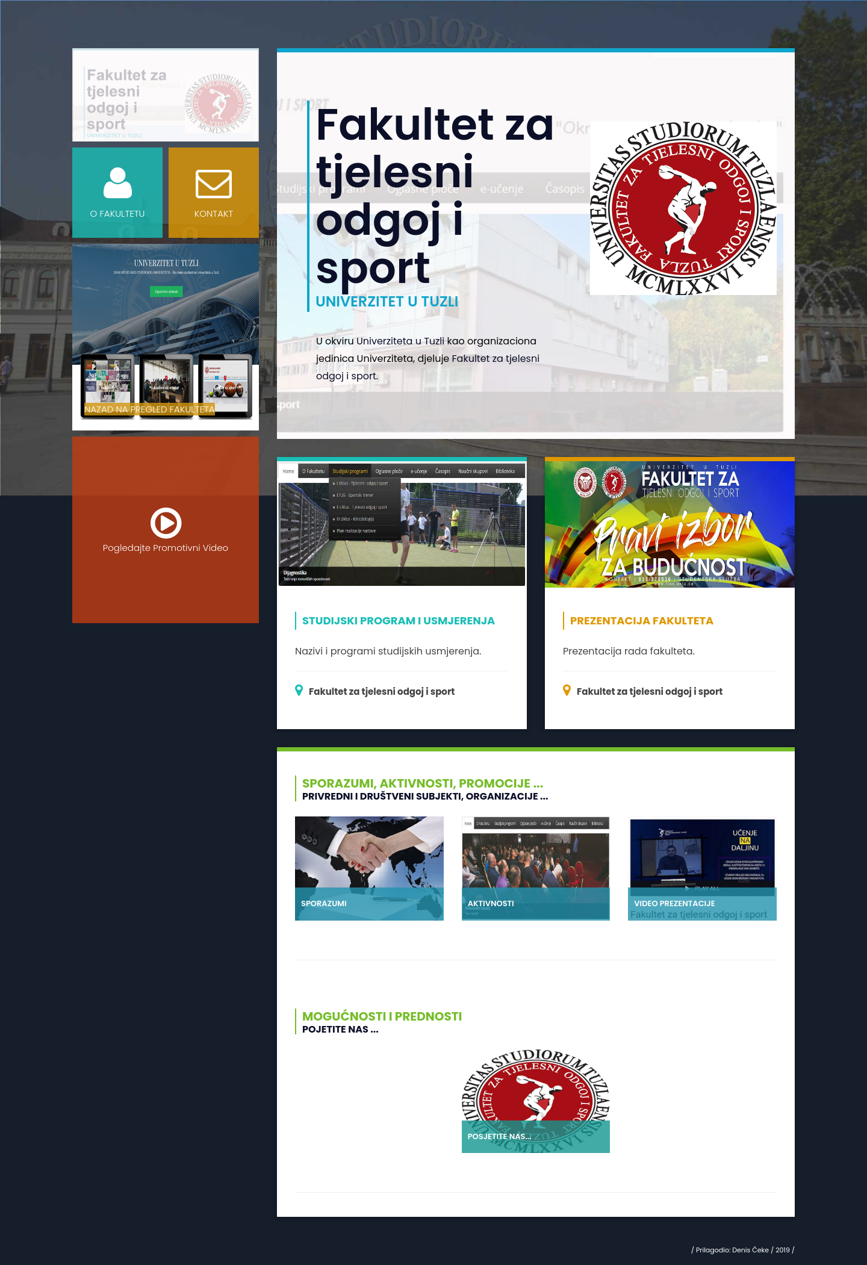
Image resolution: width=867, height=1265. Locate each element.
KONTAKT (214, 192)
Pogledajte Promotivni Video (165, 529)
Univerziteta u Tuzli (400, 341)
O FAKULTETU (117, 192)
